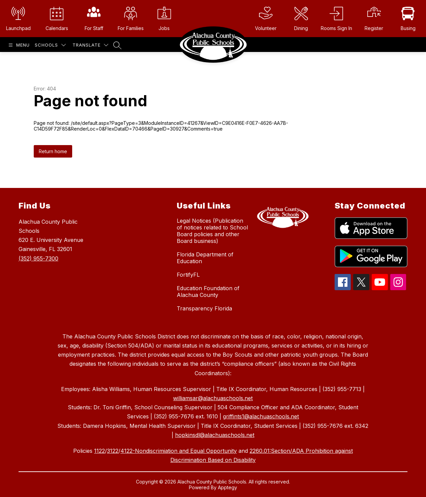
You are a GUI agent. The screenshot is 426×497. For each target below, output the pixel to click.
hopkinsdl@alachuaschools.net (214, 435)
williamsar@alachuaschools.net (213, 398)
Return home (53, 151)
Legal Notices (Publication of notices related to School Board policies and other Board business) (212, 230)
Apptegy (227, 487)
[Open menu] (18, 45)
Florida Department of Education (205, 258)
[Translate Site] (90, 45)
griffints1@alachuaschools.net (261, 416)
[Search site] (117, 45)
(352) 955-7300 (38, 258)
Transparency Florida (204, 308)
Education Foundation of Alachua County (208, 291)
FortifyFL (188, 274)
